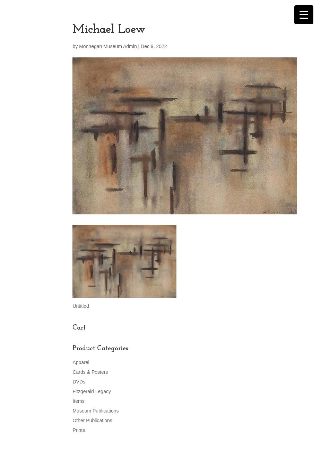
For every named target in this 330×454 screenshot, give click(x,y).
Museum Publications (95, 411)
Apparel (80, 362)
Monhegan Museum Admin (108, 46)
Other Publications (92, 420)
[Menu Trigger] (303, 14)
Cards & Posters (90, 372)
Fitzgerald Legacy (91, 391)
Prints (78, 430)
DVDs (78, 381)
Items (78, 401)
